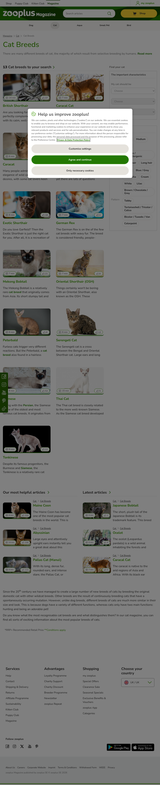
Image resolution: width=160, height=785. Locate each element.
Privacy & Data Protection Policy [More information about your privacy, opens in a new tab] (73, 140)
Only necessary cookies (80, 170)
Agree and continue (80, 159)
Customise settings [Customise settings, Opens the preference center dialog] (80, 149)
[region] (80, 143)
